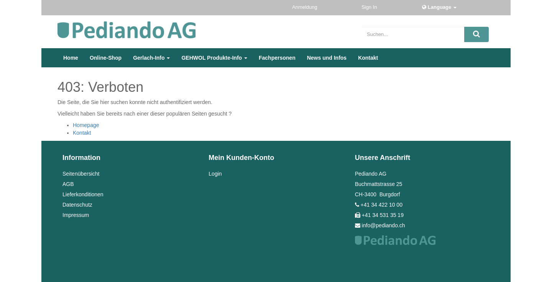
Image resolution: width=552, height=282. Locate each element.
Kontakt (82, 133)
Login (215, 174)
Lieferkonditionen (83, 194)
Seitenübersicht (81, 174)
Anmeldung (305, 7)
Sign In (369, 7)
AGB (68, 184)
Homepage (86, 125)
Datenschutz (77, 205)
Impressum (75, 215)
